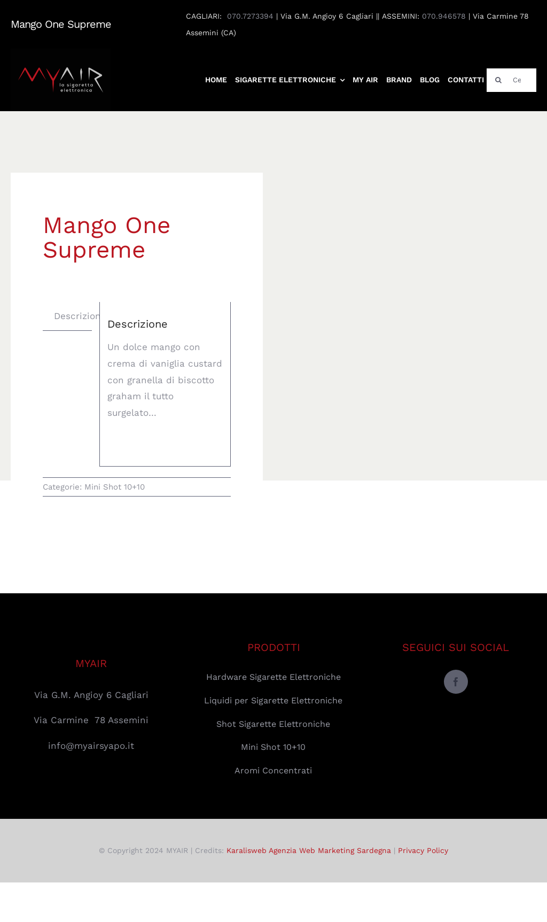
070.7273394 (250, 16)
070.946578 (444, 16)
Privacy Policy (423, 850)
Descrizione (80, 316)
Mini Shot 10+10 (114, 487)
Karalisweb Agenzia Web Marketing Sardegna (308, 850)
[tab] (80, 316)
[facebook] (456, 682)
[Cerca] (511, 80)
